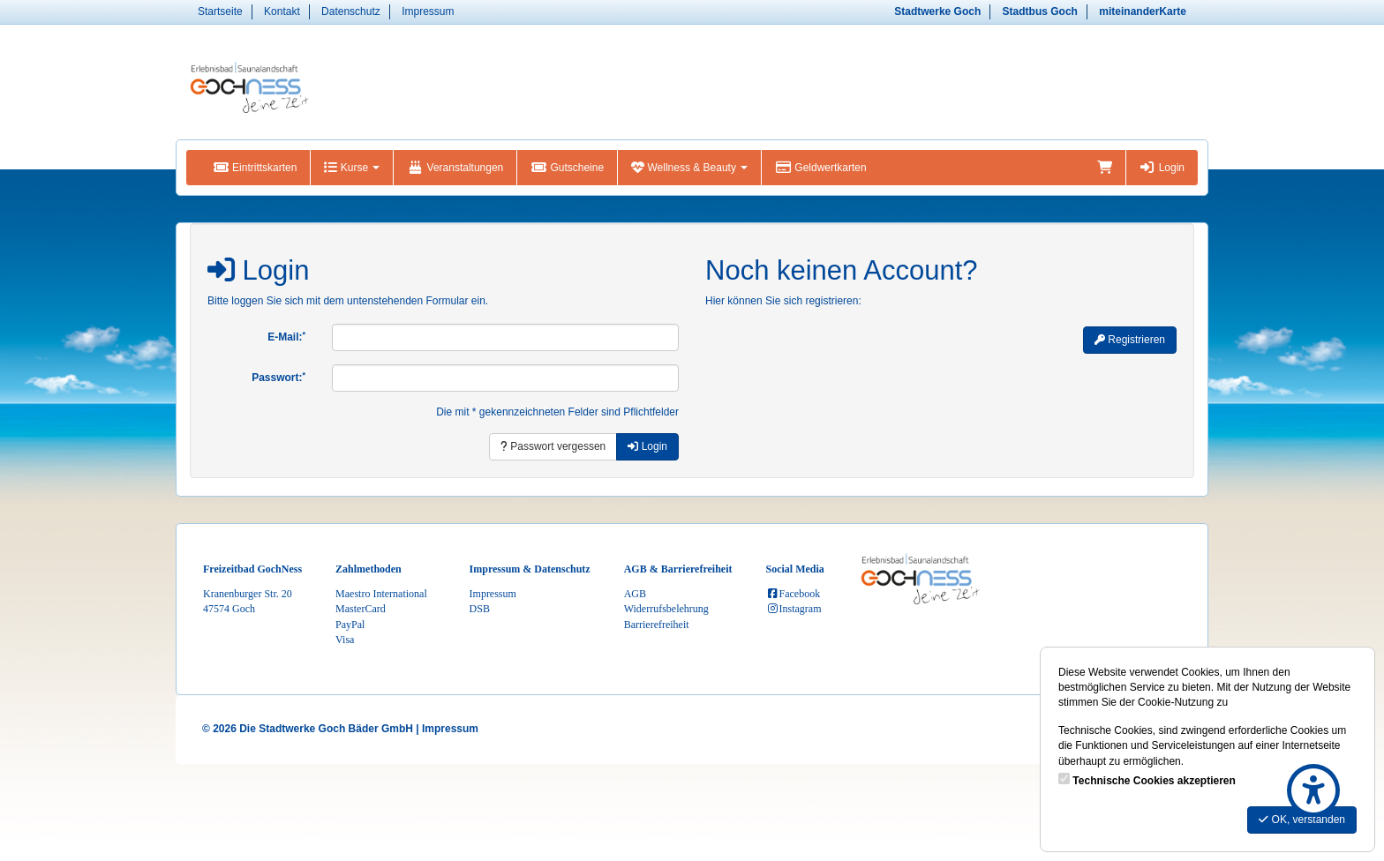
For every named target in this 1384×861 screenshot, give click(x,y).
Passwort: (278, 378)
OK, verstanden (1302, 819)
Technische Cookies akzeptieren (1154, 781)
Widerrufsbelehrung (666, 609)
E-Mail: (286, 337)
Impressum (428, 11)
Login (1162, 167)
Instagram (794, 609)
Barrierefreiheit (656, 624)
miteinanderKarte (1142, 11)
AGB (635, 594)
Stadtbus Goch (1040, 11)
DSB (480, 609)
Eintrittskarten (255, 167)
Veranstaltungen (455, 167)
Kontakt (282, 11)
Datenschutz (350, 11)
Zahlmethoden (368, 569)
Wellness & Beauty (689, 167)
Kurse (352, 167)
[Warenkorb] (1104, 167)
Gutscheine (567, 167)
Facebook (793, 594)
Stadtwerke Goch (937, 11)
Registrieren (1129, 339)
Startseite (220, 11)
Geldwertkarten (820, 167)
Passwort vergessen (553, 446)
